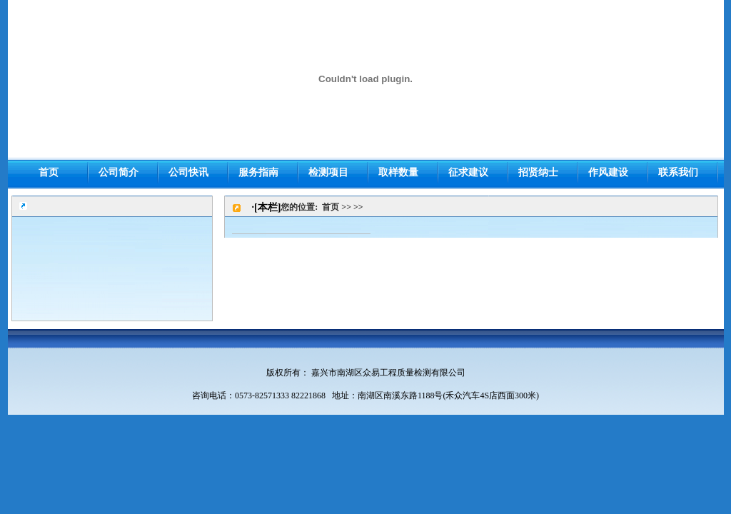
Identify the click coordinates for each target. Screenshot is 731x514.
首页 (330, 207)
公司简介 (118, 172)
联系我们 (678, 172)
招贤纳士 (538, 172)
